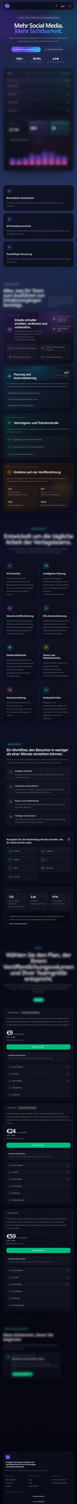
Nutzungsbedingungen (59, 1483)
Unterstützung (33, 1486)
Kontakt (8, 1486)
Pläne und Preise (11, 1480)
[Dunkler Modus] (56, 6)
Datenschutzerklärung (59, 1480)
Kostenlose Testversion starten (26, 49)
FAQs (30, 1483)
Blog (30, 1480)
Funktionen (9, 1483)
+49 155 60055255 (38, 1502)
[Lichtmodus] (52, 6)
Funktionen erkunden (54, 49)
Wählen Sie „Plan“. (38, 1050)
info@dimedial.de (38, 1496)
